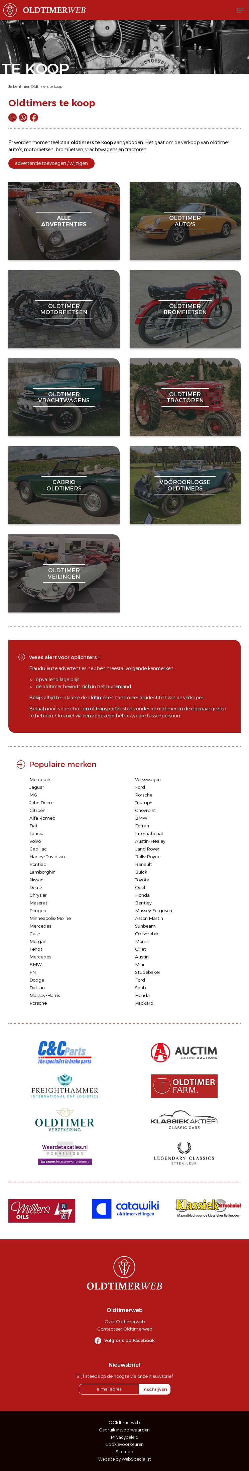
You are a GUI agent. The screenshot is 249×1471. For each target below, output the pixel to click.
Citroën (37, 810)
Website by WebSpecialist (124, 1459)
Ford (140, 787)
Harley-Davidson (47, 856)
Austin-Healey (150, 841)
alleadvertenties (64, 221)
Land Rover (147, 848)
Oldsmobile (147, 933)
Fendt (35, 949)
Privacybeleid (124, 1437)
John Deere (41, 802)
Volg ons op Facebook (129, 1340)
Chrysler (38, 895)
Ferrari (142, 825)
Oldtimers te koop (46, 86)
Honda (142, 895)
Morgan (37, 941)
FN (32, 972)
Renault (143, 864)
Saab (140, 987)
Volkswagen (148, 779)
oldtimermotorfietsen (64, 309)
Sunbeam (145, 926)
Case (34, 933)
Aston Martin (149, 918)
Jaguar (36, 787)
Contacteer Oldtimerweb (124, 1329)
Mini (139, 964)
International (149, 833)
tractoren (135, 149)
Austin (142, 956)
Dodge (36, 980)
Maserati (38, 902)
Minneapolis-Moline (50, 918)
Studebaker (147, 972)
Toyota (142, 879)
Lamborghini (42, 872)
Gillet (140, 949)
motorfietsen (38, 149)
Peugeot (38, 910)
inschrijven (154, 1389)
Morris (141, 941)
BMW (141, 818)
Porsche (143, 795)
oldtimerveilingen (64, 573)
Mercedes (40, 779)
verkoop (190, 142)
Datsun (37, 987)
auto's (15, 149)
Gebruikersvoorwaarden (124, 1429)
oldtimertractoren (185, 397)
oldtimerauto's (185, 221)
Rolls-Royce (147, 856)
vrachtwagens (101, 149)
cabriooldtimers (64, 485)
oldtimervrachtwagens (64, 397)
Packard (144, 1003)
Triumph (143, 802)
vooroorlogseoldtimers (185, 485)
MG (33, 795)
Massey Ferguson (153, 910)
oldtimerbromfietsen (185, 309)
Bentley (143, 902)
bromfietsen (69, 149)
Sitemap (124, 1451)
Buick (141, 872)
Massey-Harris (44, 995)
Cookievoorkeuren (125, 1444)
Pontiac (37, 864)
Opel (140, 887)
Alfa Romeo (42, 818)
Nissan (36, 879)
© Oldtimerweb (124, 1422)
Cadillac (38, 848)
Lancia (36, 833)
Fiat (33, 825)
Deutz (35, 887)
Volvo (35, 841)
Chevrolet (145, 810)
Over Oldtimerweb (125, 1321)
